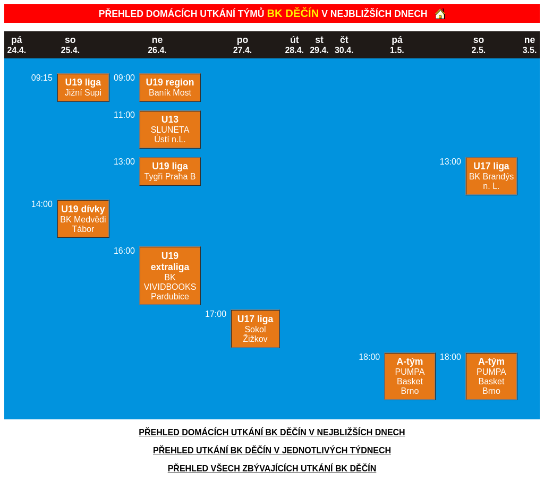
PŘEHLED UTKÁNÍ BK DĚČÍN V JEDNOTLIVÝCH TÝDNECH (272, 450)
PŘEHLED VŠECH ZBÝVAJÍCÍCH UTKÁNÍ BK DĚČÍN (272, 468)
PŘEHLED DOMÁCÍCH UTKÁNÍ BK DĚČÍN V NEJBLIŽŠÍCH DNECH (272, 432)
